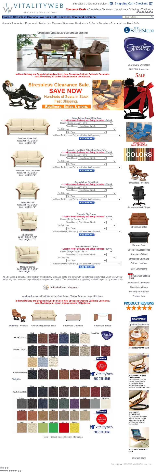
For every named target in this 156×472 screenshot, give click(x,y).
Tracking (146, 9)
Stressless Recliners (139, 182)
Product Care (139, 296)
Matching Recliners (18, 326)
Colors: (63, 123)
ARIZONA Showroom (139, 69)
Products (17, 23)
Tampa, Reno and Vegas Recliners (86, 296)
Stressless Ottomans (73, 326)
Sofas (92, 23)
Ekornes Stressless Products (69, 23)
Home (45, 437)
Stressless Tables (102, 326)
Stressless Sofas (139, 226)
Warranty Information (139, 292)
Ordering (134, 9)
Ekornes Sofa (139, 244)
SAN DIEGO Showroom (139, 65)
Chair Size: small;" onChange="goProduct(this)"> (138, 17)
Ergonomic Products (37, 23)
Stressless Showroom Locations (107, 9)
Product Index (56, 437)
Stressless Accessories (139, 250)
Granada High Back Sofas (43, 326)
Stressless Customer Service (90, 3)
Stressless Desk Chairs (139, 207)
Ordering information (73, 437)
